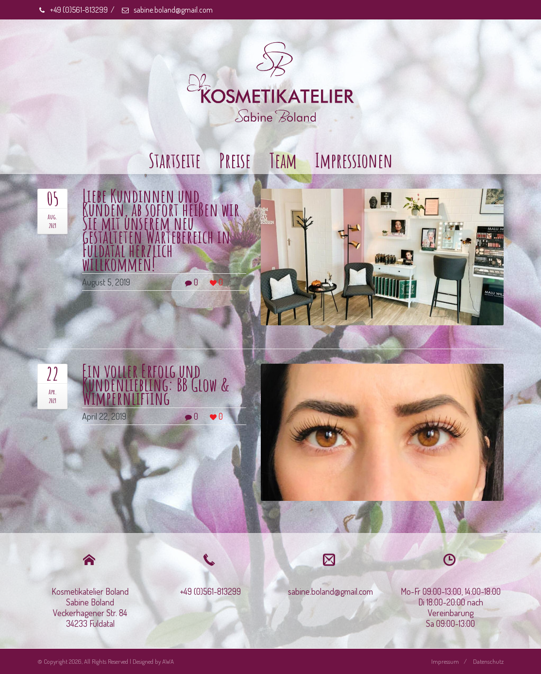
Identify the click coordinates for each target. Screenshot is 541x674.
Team (283, 160)
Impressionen (354, 160)
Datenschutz (488, 661)
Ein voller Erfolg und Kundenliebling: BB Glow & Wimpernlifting (155, 384)
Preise (235, 160)
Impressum (445, 661)
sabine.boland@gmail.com (167, 10)
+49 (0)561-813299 (72, 10)
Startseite (175, 160)
